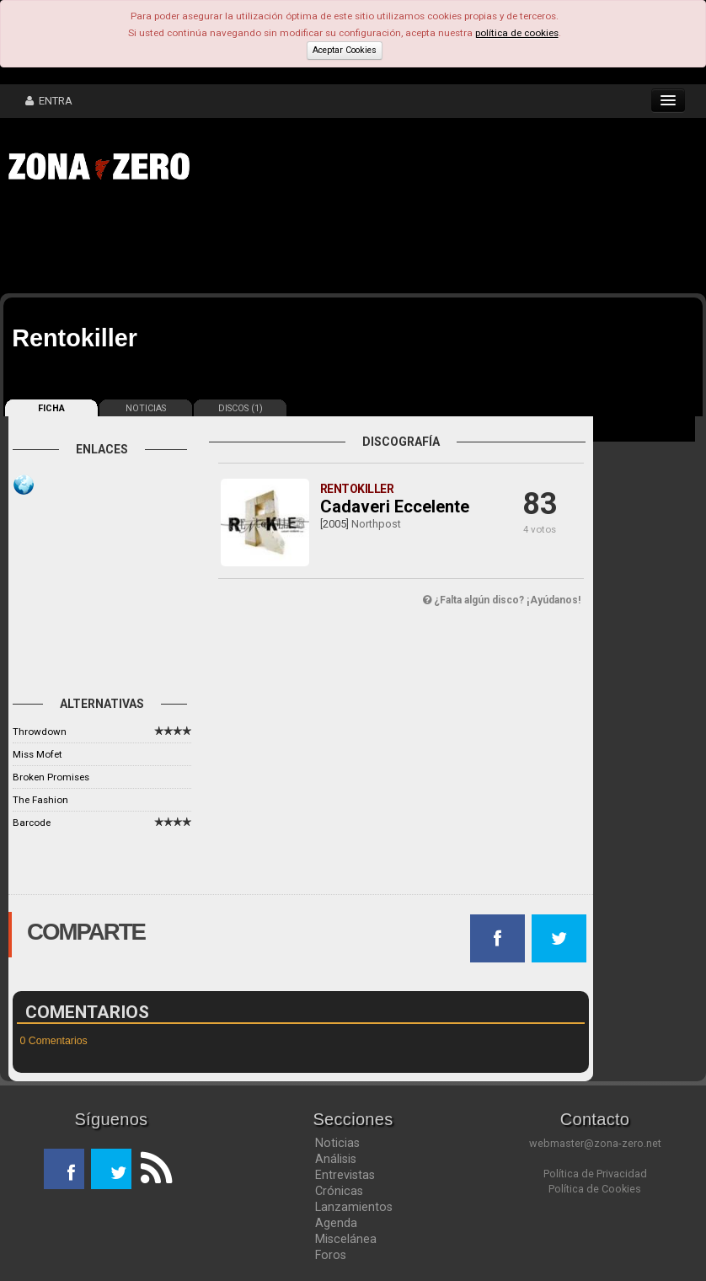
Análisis (335, 1159)
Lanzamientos (354, 1207)
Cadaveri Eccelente (394, 506)
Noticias (337, 1143)
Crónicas (339, 1191)
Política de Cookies (594, 1188)
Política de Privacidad (595, 1173)
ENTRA (48, 100)
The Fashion (40, 800)
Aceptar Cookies (345, 50)
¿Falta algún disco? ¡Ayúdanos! (501, 600)
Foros (330, 1255)
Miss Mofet (37, 754)
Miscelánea (346, 1239)
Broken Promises (51, 777)
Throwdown (40, 731)
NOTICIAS (146, 408)
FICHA (51, 408)
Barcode (32, 822)
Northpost (376, 523)
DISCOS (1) (240, 408)
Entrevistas (345, 1175)
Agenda (336, 1223)
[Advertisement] (261, 243)
